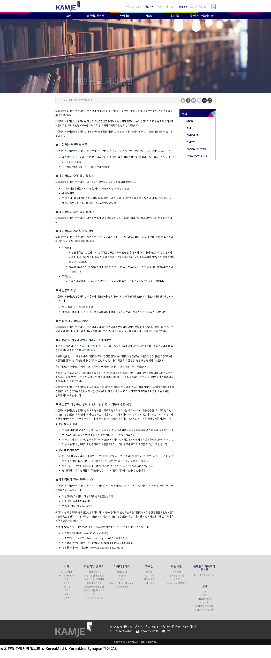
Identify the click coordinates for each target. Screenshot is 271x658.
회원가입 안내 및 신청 (94, 577)
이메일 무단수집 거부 (204, 612)
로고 (67, 596)
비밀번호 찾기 (204, 601)
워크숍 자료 (149, 581)
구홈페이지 (162, 6)
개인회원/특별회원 (94, 600)
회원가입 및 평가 (95, 16)
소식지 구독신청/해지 (177, 585)
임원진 (67, 585)
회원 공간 (175, 16)
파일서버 (204, 604)
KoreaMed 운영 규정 (94, 589)
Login (138, 6)
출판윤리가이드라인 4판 (202, 16)
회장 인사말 (66, 574)
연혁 (67, 581)
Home (129, 6)
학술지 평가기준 (94, 585)
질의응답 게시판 (176, 577)
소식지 (177, 581)
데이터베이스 (122, 16)
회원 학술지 (94, 574)
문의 (173, 6)
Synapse (122, 577)
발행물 (149, 574)
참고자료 (149, 577)
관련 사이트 (149, 585)
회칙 (67, 592)
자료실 (149, 16)
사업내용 (67, 589)
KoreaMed (122, 574)
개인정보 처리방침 (204, 608)
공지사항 (177, 574)
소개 (68, 16)
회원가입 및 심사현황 (94, 581)
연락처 (67, 600)
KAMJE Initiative (66, 577)
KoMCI (121, 581)
